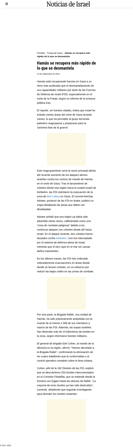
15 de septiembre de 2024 (48, 74)
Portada (41, 53)
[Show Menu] (6, 4)
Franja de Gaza (54, 53)
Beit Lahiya (53, 196)
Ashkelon (61, 238)
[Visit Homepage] (68, 3)
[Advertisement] (66, 30)
